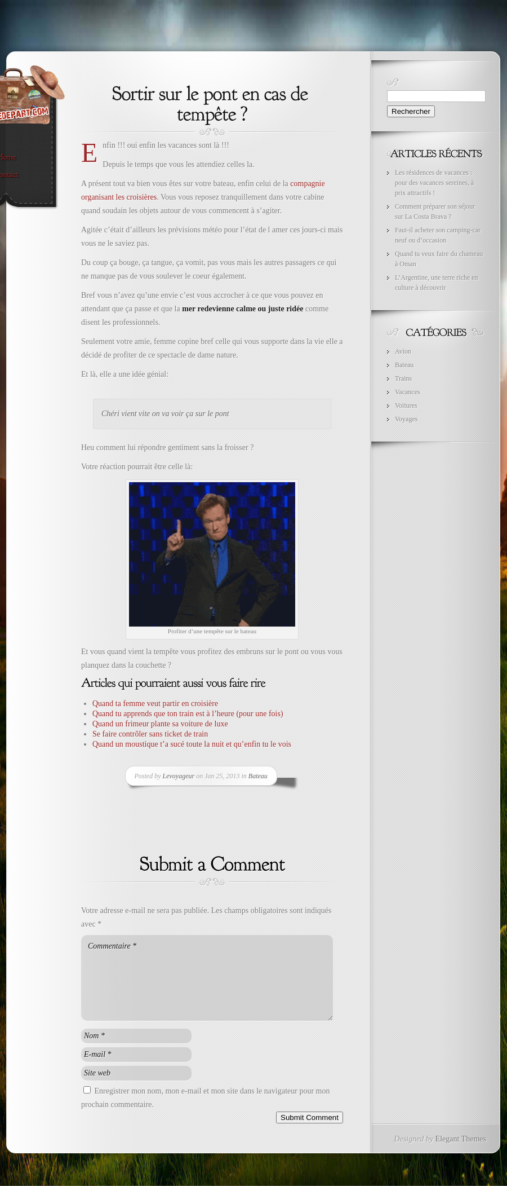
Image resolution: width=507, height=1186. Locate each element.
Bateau (258, 776)
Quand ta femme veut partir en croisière (155, 703)
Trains (403, 378)
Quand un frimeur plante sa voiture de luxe (160, 724)
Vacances (407, 392)
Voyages (406, 419)
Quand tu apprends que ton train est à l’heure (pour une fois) (187, 713)
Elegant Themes (460, 1139)
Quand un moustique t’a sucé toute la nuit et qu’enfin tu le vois (191, 744)
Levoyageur (179, 776)
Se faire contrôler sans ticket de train (150, 734)
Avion (403, 351)
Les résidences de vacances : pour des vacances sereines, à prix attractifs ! (434, 183)
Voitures (406, 405)
